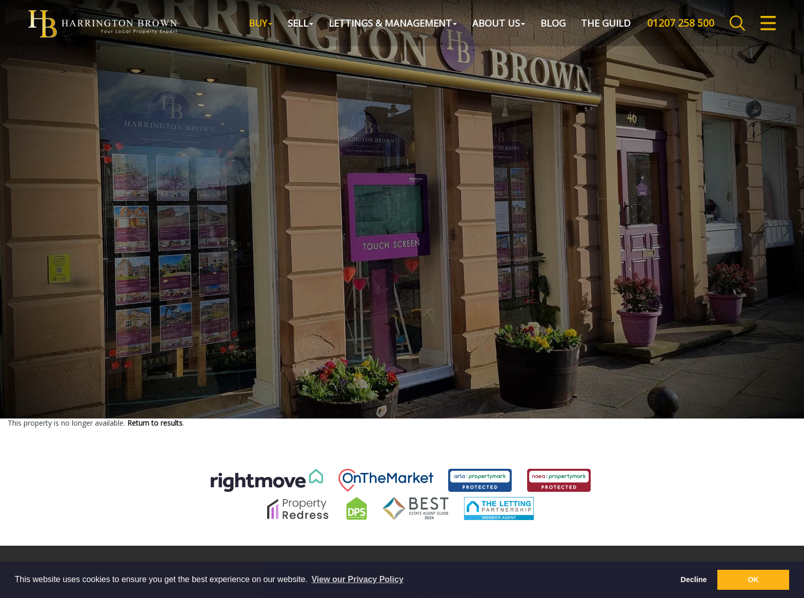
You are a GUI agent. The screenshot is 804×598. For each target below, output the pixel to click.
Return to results (155, 423)
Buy (260, 22)
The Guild (606, 22)
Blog (553, 22)
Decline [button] (693, 579)
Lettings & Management (393, 22)
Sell (300, 22)
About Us (498, 22)
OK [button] (753, 579)
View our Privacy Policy (357, 579)
